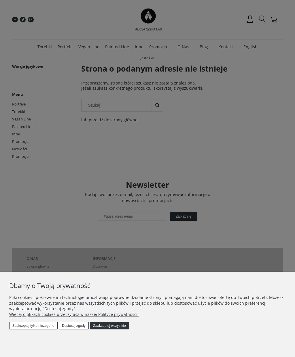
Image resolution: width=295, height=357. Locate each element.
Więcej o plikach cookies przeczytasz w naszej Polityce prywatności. (74, 314)
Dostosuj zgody (74, 326)
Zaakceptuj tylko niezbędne (33, 326)
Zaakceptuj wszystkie (109, 326)
